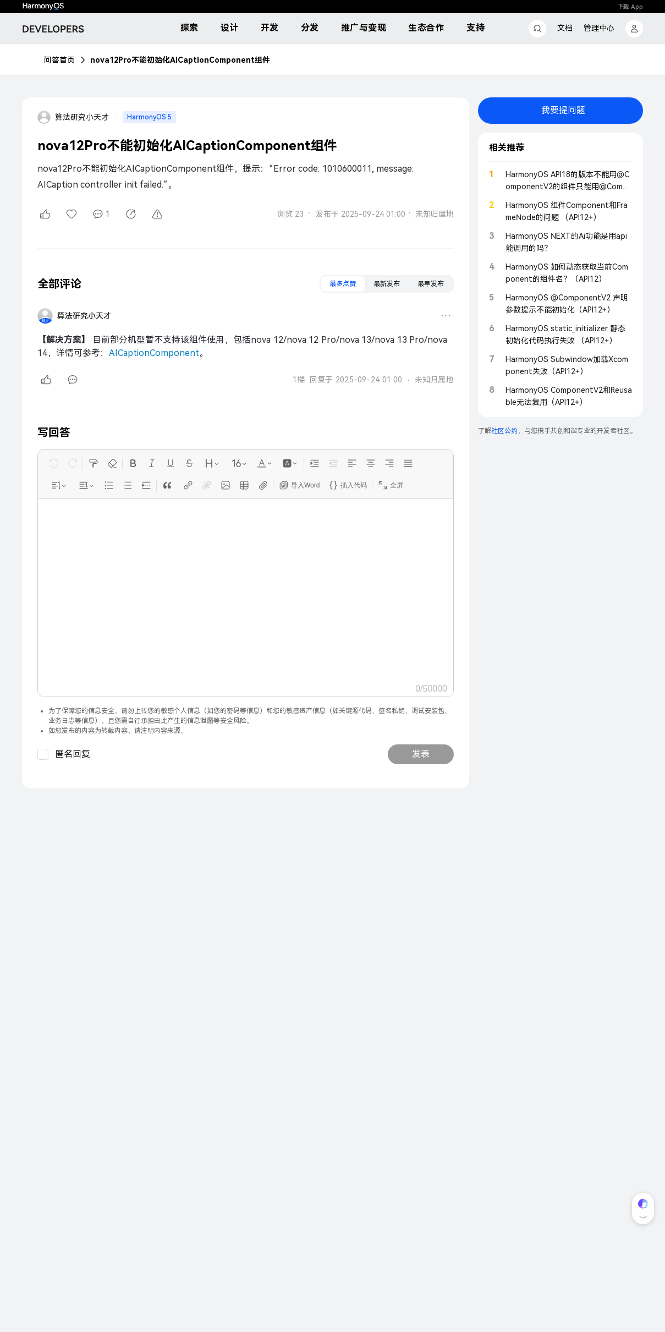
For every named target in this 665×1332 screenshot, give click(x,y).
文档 (565, 28)
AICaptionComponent (154, 353)
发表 (421, 754)
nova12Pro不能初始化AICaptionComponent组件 (180, 60)
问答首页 (59, 60)
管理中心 (599, 28)
